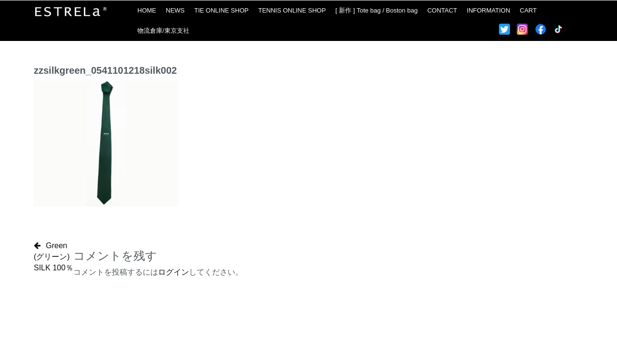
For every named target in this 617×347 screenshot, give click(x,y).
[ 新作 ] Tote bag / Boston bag (376, 10)
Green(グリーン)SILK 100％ (53, 256)
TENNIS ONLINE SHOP (292, 10)
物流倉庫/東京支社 (163, 30)
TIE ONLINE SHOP (221, 10)
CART (528, 10)
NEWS (175, 10)
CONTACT (442, 10)
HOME (146, 10)
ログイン (173, 272)
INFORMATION (488, 10)
